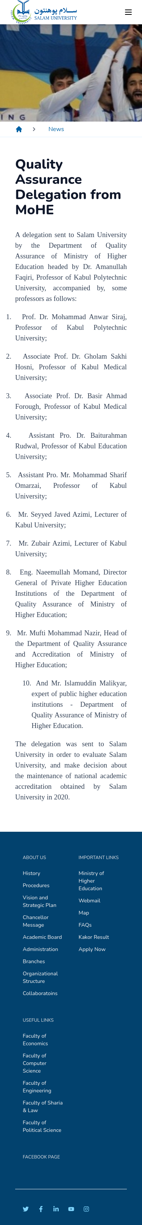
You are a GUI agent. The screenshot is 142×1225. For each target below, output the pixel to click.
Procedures (36, 885)
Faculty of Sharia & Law (43, 1106)
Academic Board (42, 937)
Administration (40, 949)
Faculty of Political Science (42, 1126)
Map (84, 912)
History (31, 873)
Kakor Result (94, 937)
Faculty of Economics (35, 1039)
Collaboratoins (40, 993)
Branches (34, 961)
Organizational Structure (40, 977)
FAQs (85, 925)
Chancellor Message (35, 921)
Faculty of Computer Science (35, 1063)
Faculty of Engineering (37, 1086)
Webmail (89, 900)
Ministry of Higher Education (91, 881)
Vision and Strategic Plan (39, 901)
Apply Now (92, 949)
